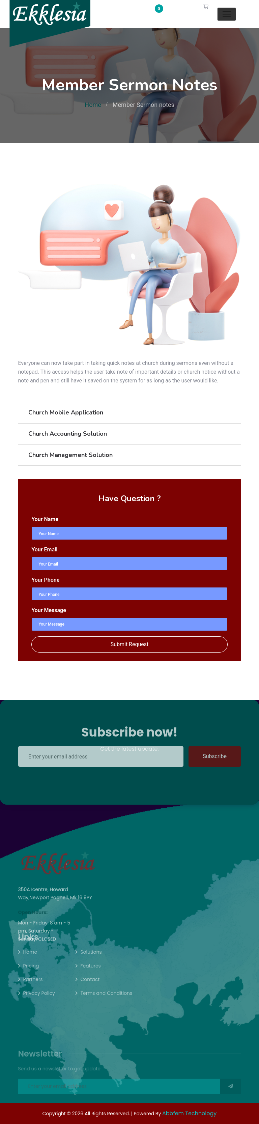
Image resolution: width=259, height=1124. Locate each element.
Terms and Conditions (106, 1000)
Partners (32, 986)
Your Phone (45, 580)
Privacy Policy (39, 1000)
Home (93, 104)
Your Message (48, 610)
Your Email (44, 549)
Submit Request (130, 644)
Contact (89, 986)
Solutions (91, 958)
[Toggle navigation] (226, 14)
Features (90, 972)
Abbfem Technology (189, 1113)
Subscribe (215, 744)
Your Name (44, 519)
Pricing (31, 972)
